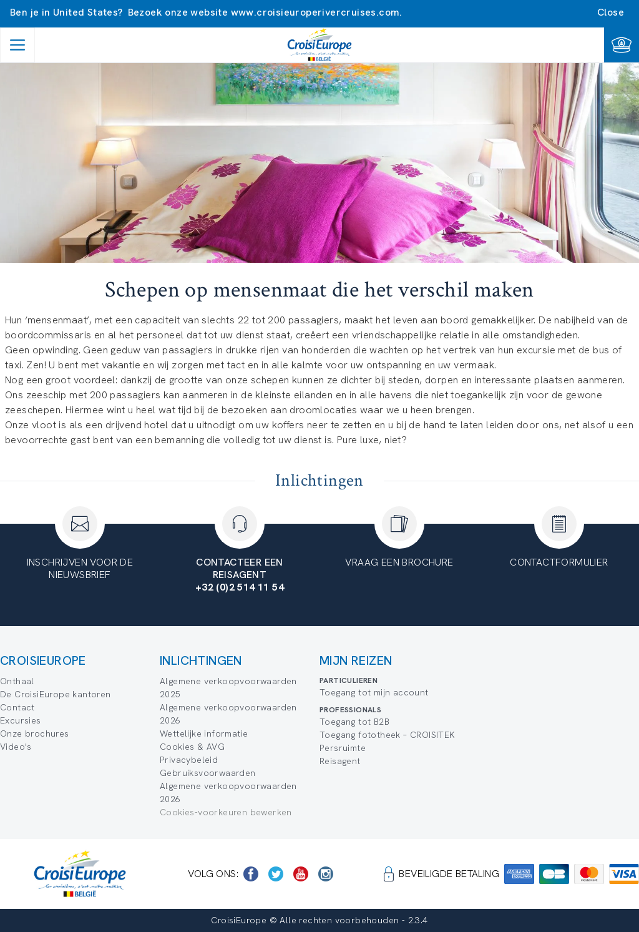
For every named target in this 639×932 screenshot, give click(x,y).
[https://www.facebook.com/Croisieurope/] (250, 873)
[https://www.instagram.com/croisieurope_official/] (325, 873)
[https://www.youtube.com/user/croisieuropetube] (300, 873)
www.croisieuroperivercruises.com (315, 12)
